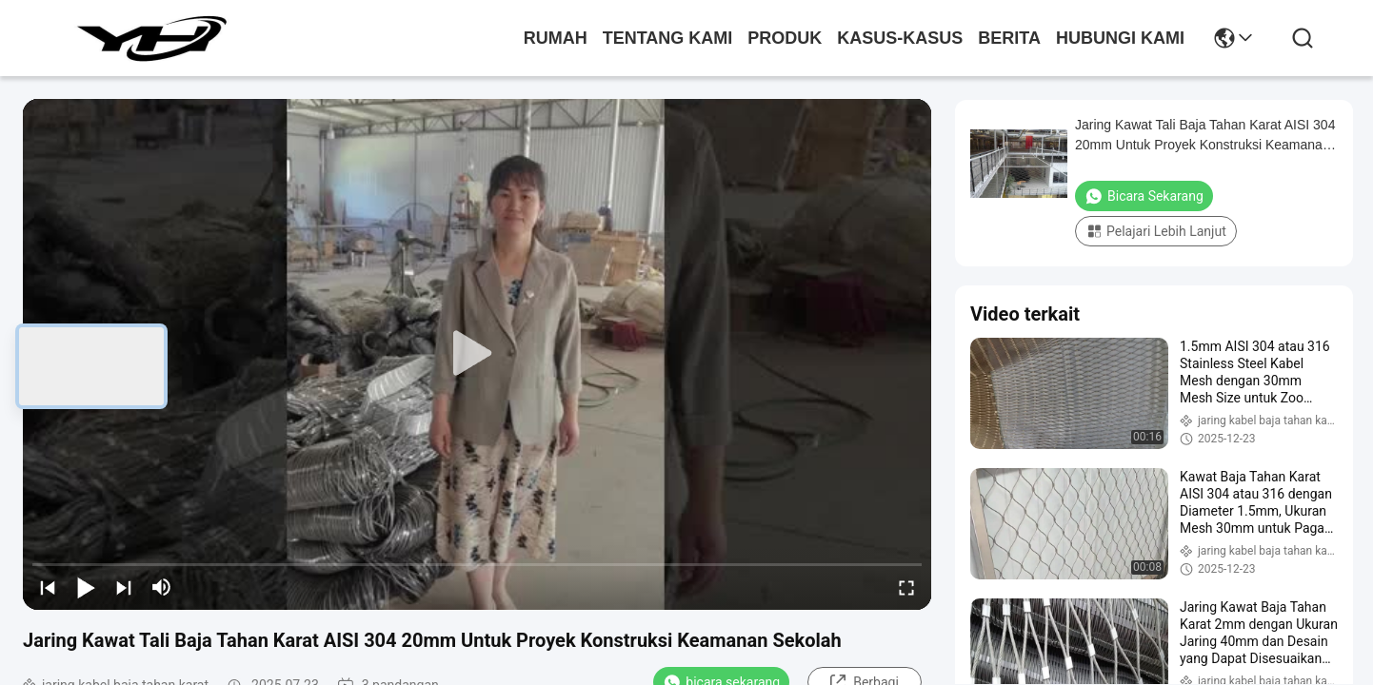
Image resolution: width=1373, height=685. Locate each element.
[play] (477, 354)
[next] (124, 587)
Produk (784, 38)
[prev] (48, 587)
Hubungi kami (1120, 38)
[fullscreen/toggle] (906, 587)
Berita (1009, 38)
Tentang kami (668, 38)
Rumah (555, 38)
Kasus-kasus (900, 38)
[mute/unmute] (162, 587)
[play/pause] (86, 587)
